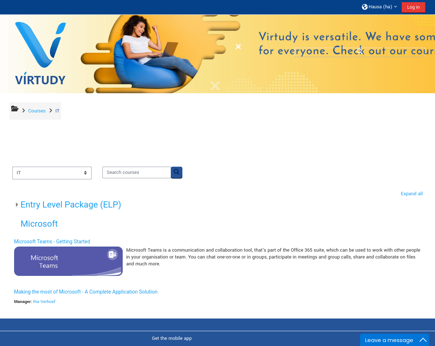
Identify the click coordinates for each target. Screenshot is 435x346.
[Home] (40, 53)
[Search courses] (137, 172)
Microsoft (39, 224)
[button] (379, 7)
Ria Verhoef (44, 302)
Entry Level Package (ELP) (71, 205)
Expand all (412, 193)
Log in (413, 7)
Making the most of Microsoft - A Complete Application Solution (86, 292)
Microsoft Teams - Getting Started (52, 241)
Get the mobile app (172, 338)
